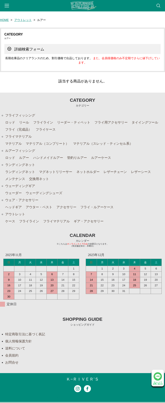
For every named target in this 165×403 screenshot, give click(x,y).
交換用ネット (39, 179)
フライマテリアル (18, 136)
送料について (15, 348)
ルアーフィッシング (20, 150)
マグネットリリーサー (55, 172)
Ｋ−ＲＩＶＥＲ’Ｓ (82, 379)
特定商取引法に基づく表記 (25, 334)
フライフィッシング (20, 115)
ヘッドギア (13, 207)
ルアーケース (101, 157)
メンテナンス (15, 179)
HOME (4, 20)
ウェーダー (13, 193)
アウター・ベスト (39, 207)
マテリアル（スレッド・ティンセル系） (103, 143)
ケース (10, 221)
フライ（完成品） (18, 129)
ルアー (24, 157)
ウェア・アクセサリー (21, 200)
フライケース (46, 129)
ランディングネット (20, 165)
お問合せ (11, 362)
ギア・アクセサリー (89, 221)
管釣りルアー (77, 157)
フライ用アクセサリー (111, 122)
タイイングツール (145, 122)
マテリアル (13, 143)
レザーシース (141, 172)
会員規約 (11, 355)
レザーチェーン (115, 172)
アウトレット (23, 20)
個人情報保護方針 (18, 341)
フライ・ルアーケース (97, 207)
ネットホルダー (88, 172)
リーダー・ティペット (73, 122)
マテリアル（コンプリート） (47, 143)
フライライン (43, 122)
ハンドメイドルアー (48, 157)
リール (24, 122)
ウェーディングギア (20, 186)
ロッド (10, 122)
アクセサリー (66, 207)
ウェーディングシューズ (44, 193)
